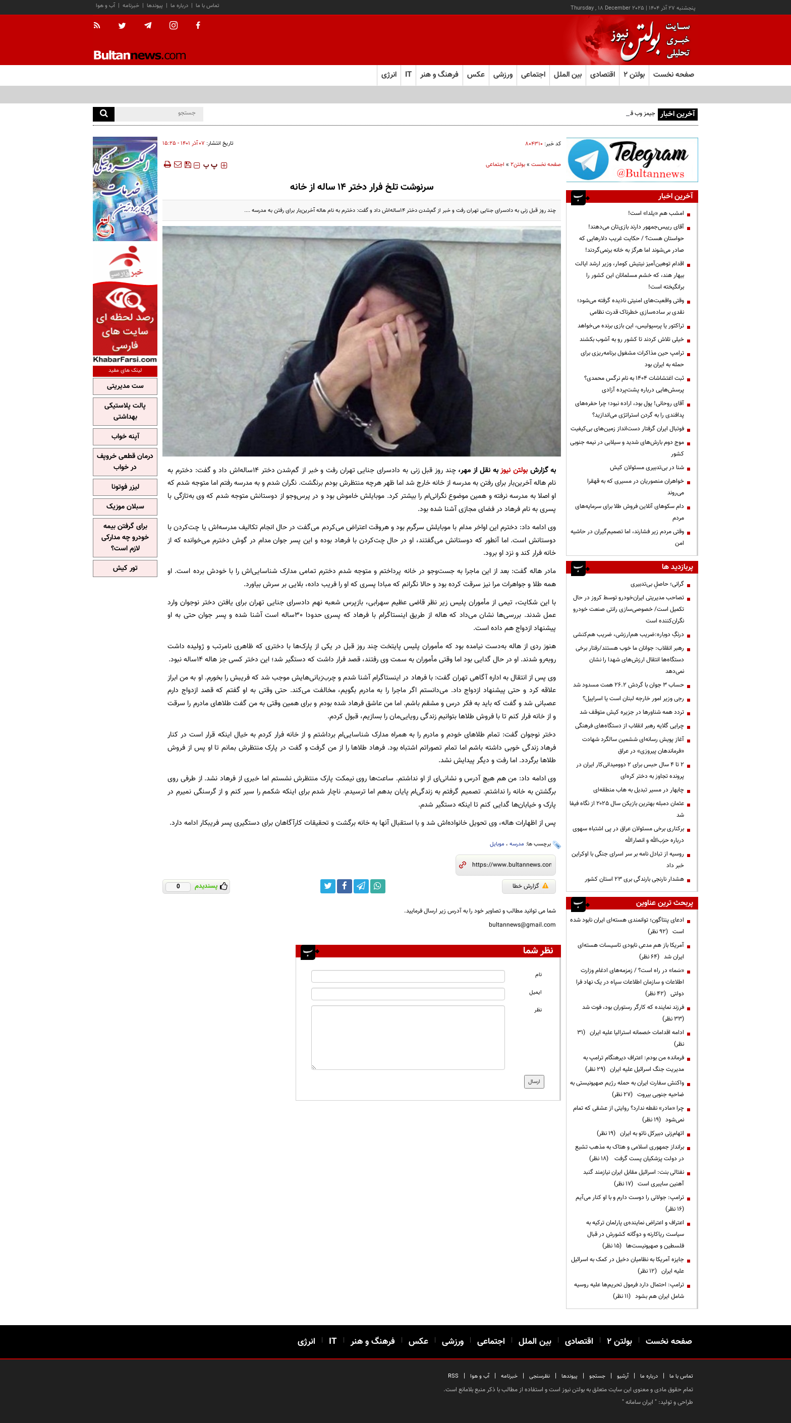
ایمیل (535, 992)
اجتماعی (495, 164)
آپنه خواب (125, 436)
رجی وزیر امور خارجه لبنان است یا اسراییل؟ (633, 698)
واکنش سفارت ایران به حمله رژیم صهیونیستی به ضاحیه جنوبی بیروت (627, 1088)
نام (538, 975)
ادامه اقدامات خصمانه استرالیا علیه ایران (630, 1038)
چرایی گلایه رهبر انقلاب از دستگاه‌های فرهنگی (629, 725)
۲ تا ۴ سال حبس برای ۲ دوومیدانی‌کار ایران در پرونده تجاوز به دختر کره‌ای (630, 770)
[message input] (408, 1037)
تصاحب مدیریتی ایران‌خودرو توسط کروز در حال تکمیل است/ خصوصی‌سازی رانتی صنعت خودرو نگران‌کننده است (628, 609)
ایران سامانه (639, 1402)
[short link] (511, 865)
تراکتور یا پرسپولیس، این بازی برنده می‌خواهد (631, 325)
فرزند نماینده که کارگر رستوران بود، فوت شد (631, 1013)
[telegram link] (361, 886)
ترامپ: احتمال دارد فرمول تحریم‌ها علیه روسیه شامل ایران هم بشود (629, 1290)
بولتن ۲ (634, 75)
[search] (104, 114)
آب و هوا (105, 6)
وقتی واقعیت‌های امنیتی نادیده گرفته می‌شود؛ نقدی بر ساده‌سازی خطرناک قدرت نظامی (630, 306)
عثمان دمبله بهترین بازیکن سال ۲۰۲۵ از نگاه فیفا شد (627, 809)
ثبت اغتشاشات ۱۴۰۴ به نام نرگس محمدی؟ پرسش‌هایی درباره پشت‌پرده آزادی (634, 384)
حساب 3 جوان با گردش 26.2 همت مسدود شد (628, 685)
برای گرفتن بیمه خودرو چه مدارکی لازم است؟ (125, 537)
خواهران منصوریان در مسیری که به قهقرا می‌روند (635, 487)
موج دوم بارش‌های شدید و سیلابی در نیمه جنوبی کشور (627, 448)
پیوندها (155, 6)
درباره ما (179, 6)
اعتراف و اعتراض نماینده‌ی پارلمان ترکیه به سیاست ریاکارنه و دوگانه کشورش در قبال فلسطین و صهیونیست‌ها (635, 1234)
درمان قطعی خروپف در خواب (125, 462)
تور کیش (125, 568)
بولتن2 (518, 164)
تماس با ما (207, 6)
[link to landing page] (647, 40)
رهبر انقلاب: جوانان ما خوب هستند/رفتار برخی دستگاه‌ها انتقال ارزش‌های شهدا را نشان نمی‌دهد (630, 660)
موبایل (497, 844)
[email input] (408, 994)
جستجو (597, 1376)
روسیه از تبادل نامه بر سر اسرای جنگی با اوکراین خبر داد (628, 859)
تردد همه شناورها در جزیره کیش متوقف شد (632, 712)
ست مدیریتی (125, 386)
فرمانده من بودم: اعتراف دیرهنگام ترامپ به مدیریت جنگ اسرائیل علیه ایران (633, 1063)
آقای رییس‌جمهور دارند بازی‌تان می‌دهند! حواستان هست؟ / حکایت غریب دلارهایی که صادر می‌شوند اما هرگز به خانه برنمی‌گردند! (631, 238)
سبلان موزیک (125, 507)
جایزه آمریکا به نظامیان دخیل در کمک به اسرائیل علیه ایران (627, 1265)
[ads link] (632, 160)
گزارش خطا (530, 886)
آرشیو (623, 1376)
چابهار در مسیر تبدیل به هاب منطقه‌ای (638, 789)
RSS (453, 1376)
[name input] (408, 976)
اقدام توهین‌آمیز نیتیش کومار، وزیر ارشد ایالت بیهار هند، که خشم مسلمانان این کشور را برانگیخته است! (629, 275)
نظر (538, 1010)
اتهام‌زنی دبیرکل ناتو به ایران (640, 1133)
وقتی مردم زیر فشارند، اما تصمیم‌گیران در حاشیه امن (627, 537)
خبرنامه (131, 6)
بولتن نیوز (514, 470)
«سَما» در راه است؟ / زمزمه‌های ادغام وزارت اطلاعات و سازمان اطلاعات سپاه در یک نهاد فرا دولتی (630, 982)
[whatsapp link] (377, 886)
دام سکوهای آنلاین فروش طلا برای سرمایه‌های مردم (629, 512)
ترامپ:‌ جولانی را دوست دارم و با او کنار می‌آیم (628, 1203)
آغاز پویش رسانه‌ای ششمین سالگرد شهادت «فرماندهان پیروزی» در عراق (633, 745)
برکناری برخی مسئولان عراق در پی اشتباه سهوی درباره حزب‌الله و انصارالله (628, 834)
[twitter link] (327, 886)
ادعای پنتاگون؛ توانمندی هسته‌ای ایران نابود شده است (627, 926)
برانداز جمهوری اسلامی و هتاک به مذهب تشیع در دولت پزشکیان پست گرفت (629, 1153)
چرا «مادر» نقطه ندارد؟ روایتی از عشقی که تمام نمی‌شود (628, 1114)
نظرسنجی (539, 1376)
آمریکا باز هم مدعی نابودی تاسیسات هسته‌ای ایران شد (631, 951)
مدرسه (517, 844)
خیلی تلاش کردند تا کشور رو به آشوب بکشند (632, 339)
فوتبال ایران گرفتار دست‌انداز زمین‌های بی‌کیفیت (627, 428)
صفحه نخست (673, 75)
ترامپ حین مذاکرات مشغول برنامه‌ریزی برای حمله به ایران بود (632, 359)
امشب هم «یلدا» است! (656, 213)
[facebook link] (344, 886)
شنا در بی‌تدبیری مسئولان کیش (647, 467)
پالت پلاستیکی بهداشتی (125, 412)
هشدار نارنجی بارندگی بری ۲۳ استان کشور (634, 879)
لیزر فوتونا (125, 487)
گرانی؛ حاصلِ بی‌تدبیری (657, 584)
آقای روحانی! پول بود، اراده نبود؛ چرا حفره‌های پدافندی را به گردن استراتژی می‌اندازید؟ (629, 409)
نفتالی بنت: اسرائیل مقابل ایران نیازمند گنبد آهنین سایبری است (633, 1178)
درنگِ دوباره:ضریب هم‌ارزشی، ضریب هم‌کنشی (628, 634)
